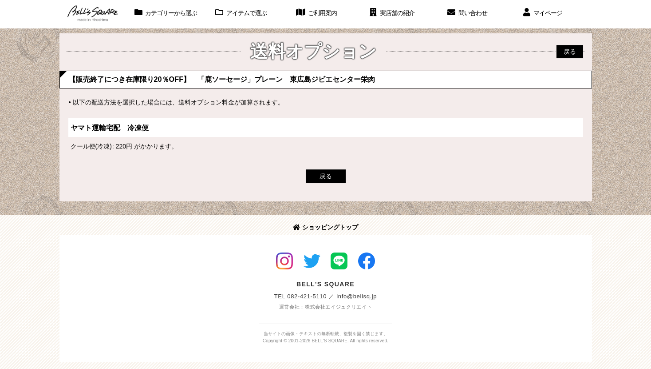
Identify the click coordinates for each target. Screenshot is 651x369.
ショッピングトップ (325, 227)
